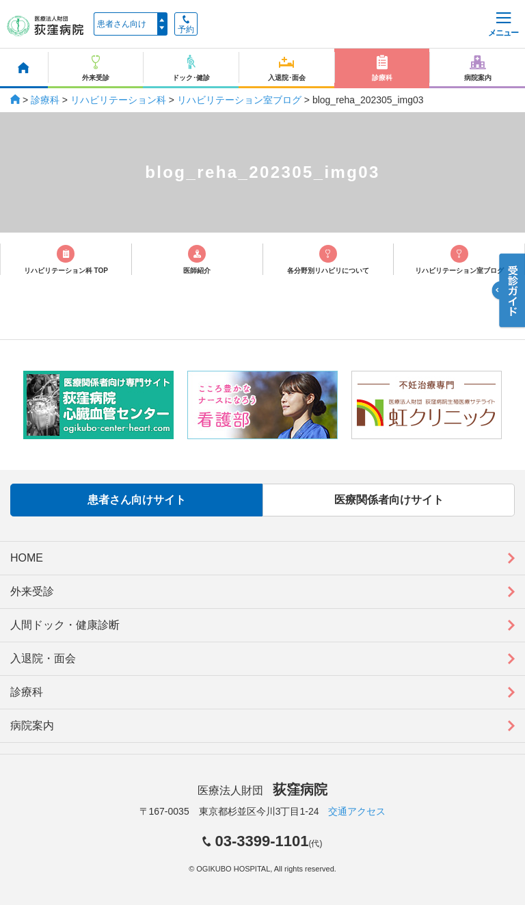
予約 (186, 24)
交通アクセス (357, 811)
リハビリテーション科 (118, 99)
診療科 (45, 99)
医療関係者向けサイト (389, 500)
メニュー (503, 25)
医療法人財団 (262, 790)
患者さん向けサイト (137, 500)
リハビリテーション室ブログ (239, 99)
